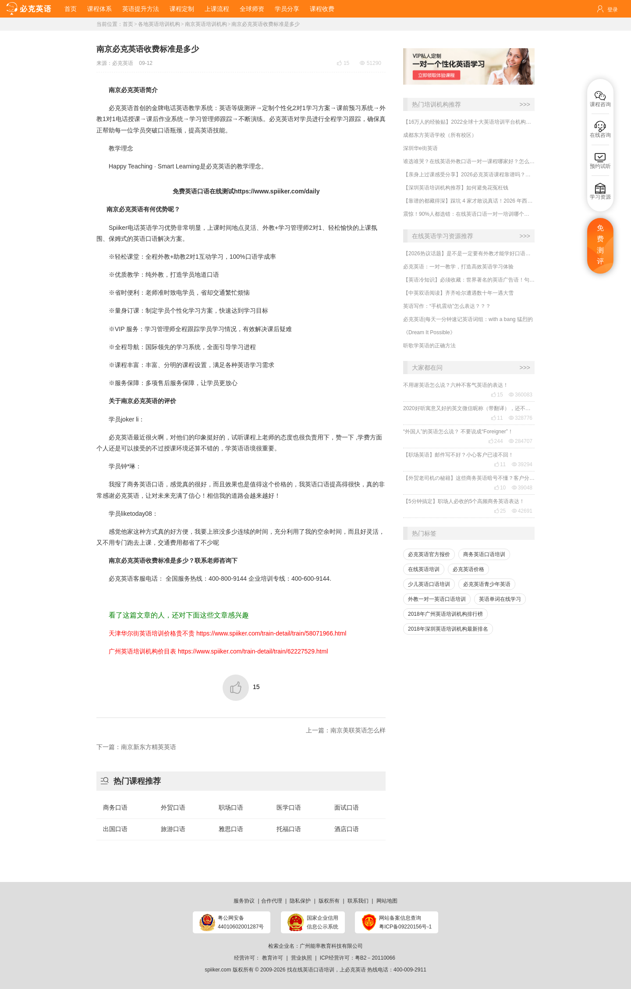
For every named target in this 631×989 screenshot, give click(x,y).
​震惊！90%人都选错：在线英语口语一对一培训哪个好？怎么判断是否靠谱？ (469, 214)
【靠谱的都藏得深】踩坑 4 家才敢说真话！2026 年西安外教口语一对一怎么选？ (469, 201)
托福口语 (289, 828)
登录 (612, 10)
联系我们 (358, 901)
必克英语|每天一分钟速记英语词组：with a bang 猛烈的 (468, 319)
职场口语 (231, 807)
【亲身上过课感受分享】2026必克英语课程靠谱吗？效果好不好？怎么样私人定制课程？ (469, 174)
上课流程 (217, 8)
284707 (520, 441)
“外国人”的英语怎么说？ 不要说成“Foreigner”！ (458, 431)
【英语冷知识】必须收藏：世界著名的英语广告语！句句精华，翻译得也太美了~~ (469, 280)
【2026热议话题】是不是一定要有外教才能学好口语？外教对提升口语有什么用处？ (469, 253)
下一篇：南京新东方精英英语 (136, 746)
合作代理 (271, 901)
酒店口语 (346, 828)
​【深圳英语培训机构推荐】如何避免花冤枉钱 (455, 188)
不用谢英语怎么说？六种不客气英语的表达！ (455, 385)
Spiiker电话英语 (130, 227)
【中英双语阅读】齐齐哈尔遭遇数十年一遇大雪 (458, 293)
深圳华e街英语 (420, 148)
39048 (522, 487)
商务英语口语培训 (484, 554)
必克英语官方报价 (429, 554)
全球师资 (252, 8)
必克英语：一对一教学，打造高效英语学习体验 (458, 267)
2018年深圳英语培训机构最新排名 (448, 629)
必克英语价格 (468, 569)
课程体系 (99, 8)
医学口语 (289, 807)
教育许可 (272, 958)
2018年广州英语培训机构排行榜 (445, 614)
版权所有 (329, 901)
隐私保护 (300, 901)
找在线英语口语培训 (310, 970)
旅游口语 (173, 828)
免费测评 (600, 244)
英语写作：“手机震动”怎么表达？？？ (447, 306)
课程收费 (322, 8)
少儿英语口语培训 (429, 584)
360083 (520, 394)
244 (495, 441)
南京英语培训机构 (206, 24)
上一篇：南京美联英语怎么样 (346, 730)
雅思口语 (231, 828)
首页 (70, 8)
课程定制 (182, 8)
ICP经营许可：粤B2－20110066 (357, 958)
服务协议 (244, 901)
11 (497, 418)
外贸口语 (173, 807)
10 (500, 487)
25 (500, 511)
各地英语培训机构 (159, 24)
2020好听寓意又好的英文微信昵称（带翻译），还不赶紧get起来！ (469, 408)
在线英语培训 (424, 569)
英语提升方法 (140, 8)
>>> (524, 104)
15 (497, 394)
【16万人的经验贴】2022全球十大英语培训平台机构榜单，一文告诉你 (469, 122)
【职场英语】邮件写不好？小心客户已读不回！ (458, 455)
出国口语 (115, 828)
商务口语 (115, 807)
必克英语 (122, 63)
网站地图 (386, 901)
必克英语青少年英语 (486, 584)
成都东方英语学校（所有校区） (440, 135)
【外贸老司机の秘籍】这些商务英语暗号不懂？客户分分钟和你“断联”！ (469, 478)
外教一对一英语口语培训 (437, 599)
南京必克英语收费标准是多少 (265, 24)
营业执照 (301, 958)
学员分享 (287, 8)
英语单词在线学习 (500, 599)
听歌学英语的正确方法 (429, 346)
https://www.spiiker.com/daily (277, 191)
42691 (522, 511)
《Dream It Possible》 (429, 332)
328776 (520, 418)
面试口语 (346, 807)
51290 (370, 63)
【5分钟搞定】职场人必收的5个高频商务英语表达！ (464, 501)
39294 (522, 464)
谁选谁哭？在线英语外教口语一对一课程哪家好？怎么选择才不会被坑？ (469, 161)
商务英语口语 (145, 484)
